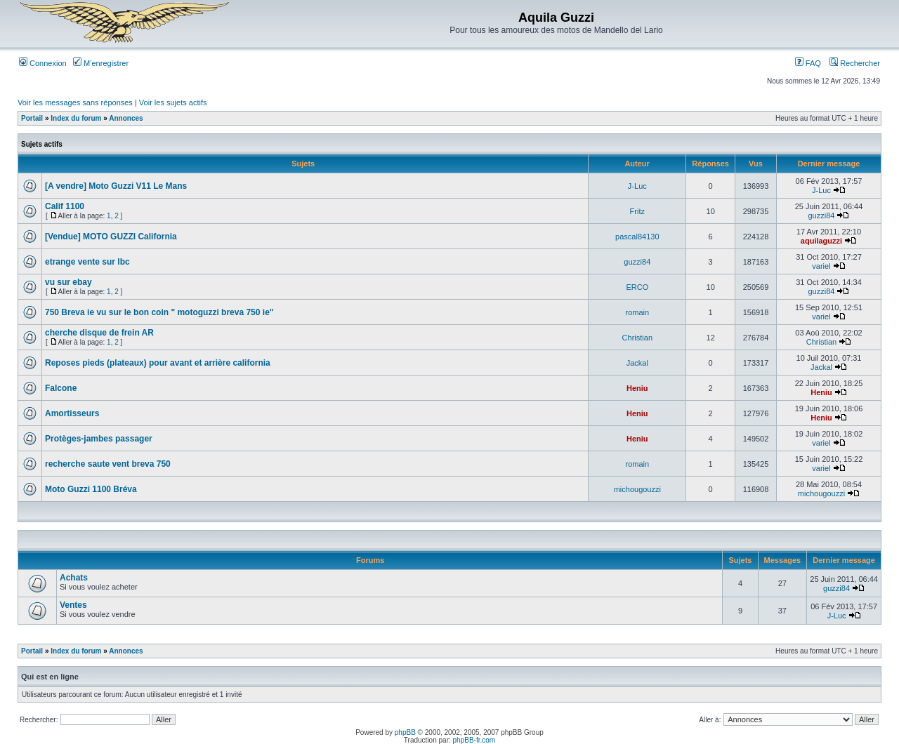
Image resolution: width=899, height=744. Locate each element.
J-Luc (637, 186)
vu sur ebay (68, 282)
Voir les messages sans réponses (75, 102)
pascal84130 (637, 236)
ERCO (637, 287)
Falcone (61, 388)
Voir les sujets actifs (173, 102)
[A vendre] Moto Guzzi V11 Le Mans (116, 186)
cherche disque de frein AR (99, 333)
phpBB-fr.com (474, 740)
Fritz (637, 211)
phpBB (405, 732)
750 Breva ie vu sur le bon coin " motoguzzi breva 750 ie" (159, 312)
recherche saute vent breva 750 (108, 464)
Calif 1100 (64, 206)
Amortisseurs (72, 413)
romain (638, 312)
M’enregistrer (101, 63)
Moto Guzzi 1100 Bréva (91, 489)
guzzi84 (821, 215)
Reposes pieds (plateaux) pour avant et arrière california (157, 363)
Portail (32, 118)
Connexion (43, 63)
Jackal (637, 363)
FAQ (808, 63)
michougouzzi (637, 489)
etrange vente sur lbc (87, 262)
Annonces (126, 118)
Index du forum (76, 118)
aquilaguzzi (821, 241)
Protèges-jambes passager (98, 439)
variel (821, 266)
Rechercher (854, 63)
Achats (74, 578)
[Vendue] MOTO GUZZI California (111, 236)
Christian (637, 337)
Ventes (73, 605)
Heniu (637, 388)
